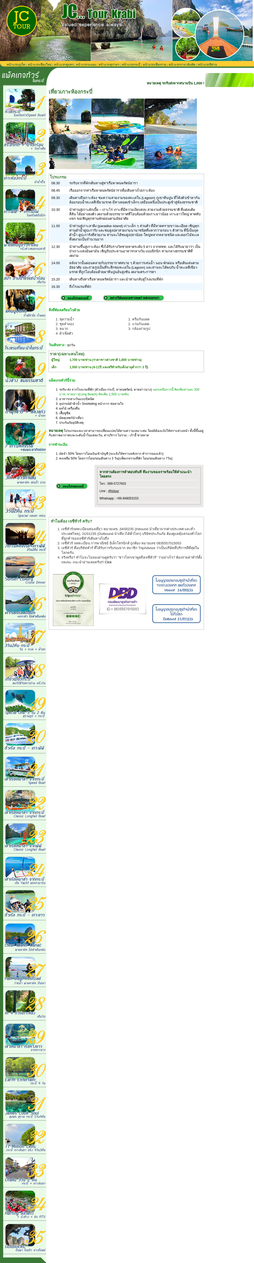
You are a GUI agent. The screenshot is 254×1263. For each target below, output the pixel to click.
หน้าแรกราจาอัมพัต (181, 65)
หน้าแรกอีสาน (207, 65)
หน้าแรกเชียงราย (154, 65)
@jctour (113, 491)
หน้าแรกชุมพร (63, 65)
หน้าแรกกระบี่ (131, 65)
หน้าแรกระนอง (86, 65)
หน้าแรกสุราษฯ (108, 65)
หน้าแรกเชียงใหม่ (40, 65)
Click (108, 562)
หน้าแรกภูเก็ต (16, 65)
